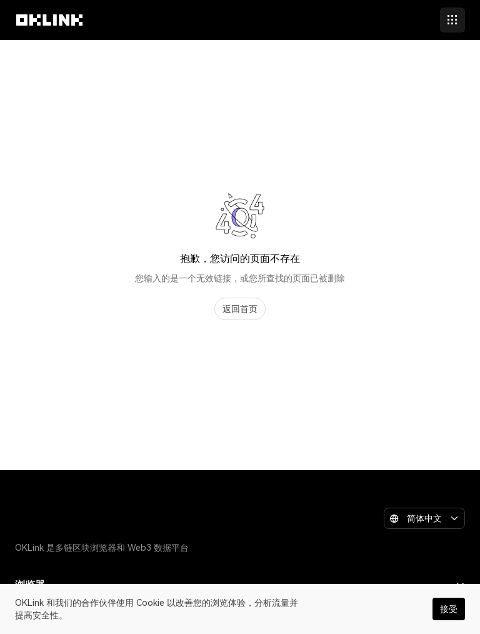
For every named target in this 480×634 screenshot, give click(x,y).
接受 (449, 609)
